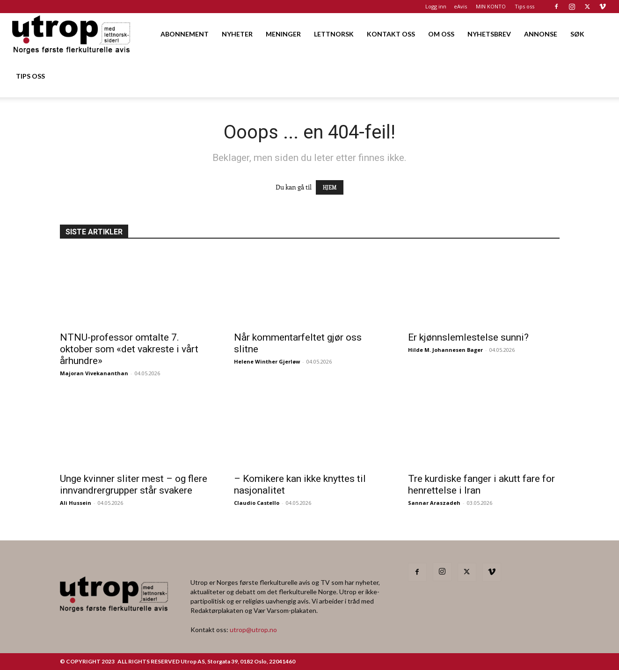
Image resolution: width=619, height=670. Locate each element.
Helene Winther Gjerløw (267, 361)
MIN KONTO (491, 6)
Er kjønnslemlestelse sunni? (469, 337)
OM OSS (441, 34)
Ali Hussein (75, 502)
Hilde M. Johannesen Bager (445, 349)
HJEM (329, 187)
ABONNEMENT (184, 34)
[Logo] (71, 33)
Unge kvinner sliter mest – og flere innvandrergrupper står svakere (133, 484)
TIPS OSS (30, 76)
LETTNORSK (334, 34)
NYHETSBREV (489, 34)
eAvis (460, 6)
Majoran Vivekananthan (94, 373)
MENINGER (283, 34)
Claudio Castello (256, 502)
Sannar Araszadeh (434, 502)
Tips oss (524, 6)
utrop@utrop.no (253, 630)
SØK (577, 34)
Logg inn (435, 6)
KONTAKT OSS (391, 34)
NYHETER (237, 34)
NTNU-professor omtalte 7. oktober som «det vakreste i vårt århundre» (129, 349)
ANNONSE (540, 34)
